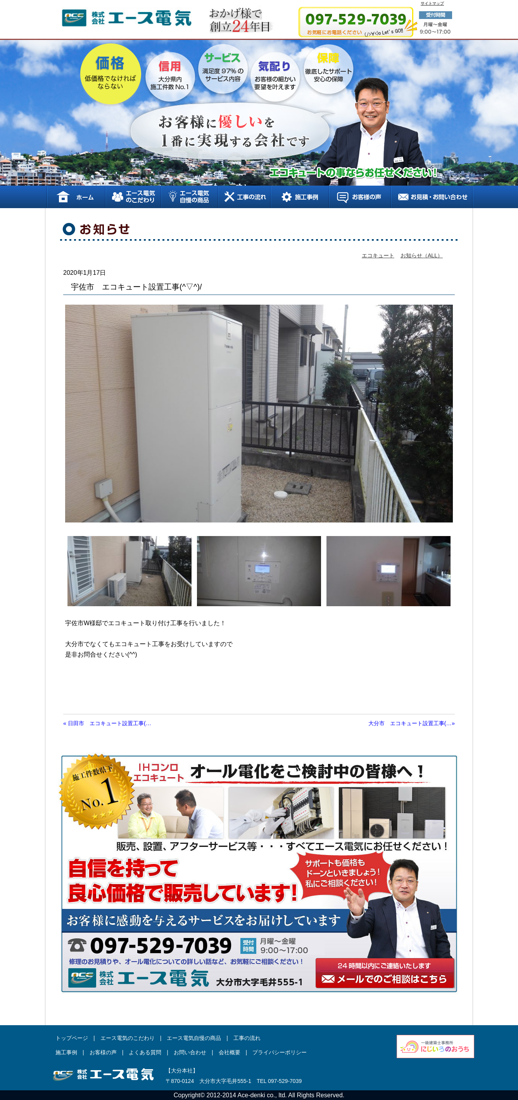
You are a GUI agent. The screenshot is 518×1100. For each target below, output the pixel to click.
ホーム (75, 197)
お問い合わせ (190, 1052)
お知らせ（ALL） (422, 255)
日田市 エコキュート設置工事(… (107, 723)
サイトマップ (432, 3)
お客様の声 (359, 197)
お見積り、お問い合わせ (431, 197)
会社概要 (229, 1052)
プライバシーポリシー (279, 1052)
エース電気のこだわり (133, 197)
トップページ (71, 1038)
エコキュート (378, 255)
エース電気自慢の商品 (189, 197)
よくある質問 (145, 1052)
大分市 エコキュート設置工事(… (411, 723)
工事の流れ (244, 197)
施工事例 (299, 197)
